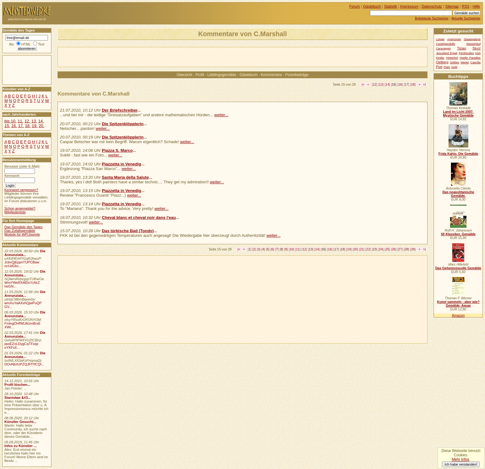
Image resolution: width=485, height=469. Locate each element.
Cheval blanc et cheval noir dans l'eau (139, 217)
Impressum (409, 6)
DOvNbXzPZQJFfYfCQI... (24, 364)
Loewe (440, 39)
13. (34, 121)
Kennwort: (12, 175)
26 (394, 249)
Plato (447, 67)
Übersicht (184, 75)
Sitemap (452, 6)
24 (381, 249)
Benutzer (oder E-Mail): (22, 166)
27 (400, 249)
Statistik (390, 6)
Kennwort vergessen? (21, 190)
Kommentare (271, 75)
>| (424, 84)
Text (41, 44)
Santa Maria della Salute (125, 177)
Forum (354, 6)
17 (406, 84)
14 (387, 84)
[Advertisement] (130, 56)
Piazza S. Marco (117, 150)
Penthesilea (466, 53)
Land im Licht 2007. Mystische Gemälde (458, 113)
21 (362, 249)
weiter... (221, 115)
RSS (466, 6)
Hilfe (476, 6)
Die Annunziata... (24, 253)
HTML (26, 44)
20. (41, 125)
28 (406, 249)
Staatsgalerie (472, 39)
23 (374, 249)
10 (291, 249)
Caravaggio (443, 48)
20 (355, 249)
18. (28, 125)
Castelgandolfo (445, 43)
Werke (465, 62)
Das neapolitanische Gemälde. (458, 194)
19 (349, 249)
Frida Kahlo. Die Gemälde (458, 154)
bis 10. (10, 121)
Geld (454, 67)
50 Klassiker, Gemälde (458, 234)
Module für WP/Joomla (22, 234)
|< (363, 84)
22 (368, 249)
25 (387, 249)
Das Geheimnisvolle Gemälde (458, 268)
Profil (199, 75)
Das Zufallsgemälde (19, 230)
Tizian (461, 48)
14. (41, 121)
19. (34, 125)
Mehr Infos (460, 459)
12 (374, 84)
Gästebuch (249, 75)
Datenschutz (432, 6)
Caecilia (475, 62)
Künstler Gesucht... (20, 422)
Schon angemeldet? (19, 208)
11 (298, 249)
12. (27, 121)
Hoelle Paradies (470, 57)
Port (439, 67)
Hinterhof (452, 57)
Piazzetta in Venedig (121, 164)
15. (7, 125)
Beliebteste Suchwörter (432, 18)
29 (413, 249)
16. (14, 125)
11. (20, 121)
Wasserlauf (473, 43)
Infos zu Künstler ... (20, 446)
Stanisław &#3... (17, 397)
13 (381, 84)
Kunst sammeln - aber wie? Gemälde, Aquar (458, 303)
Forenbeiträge (296, 75)
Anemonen (454, 39)
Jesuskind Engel (446, 53)
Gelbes (454, 62)
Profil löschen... (17, 384)
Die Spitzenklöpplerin (123, 124)
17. (21, 125)
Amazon (458, 315)
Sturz (476, 48)
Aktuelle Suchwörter (465, 18)
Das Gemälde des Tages (23, 227)
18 (413, 84)
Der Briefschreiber (119, 110)
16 (400, 84)
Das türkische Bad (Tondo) (128, 230)
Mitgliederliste (15, 212)
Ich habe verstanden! (460, 464)
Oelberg (442, 62)
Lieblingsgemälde (222, 75)
